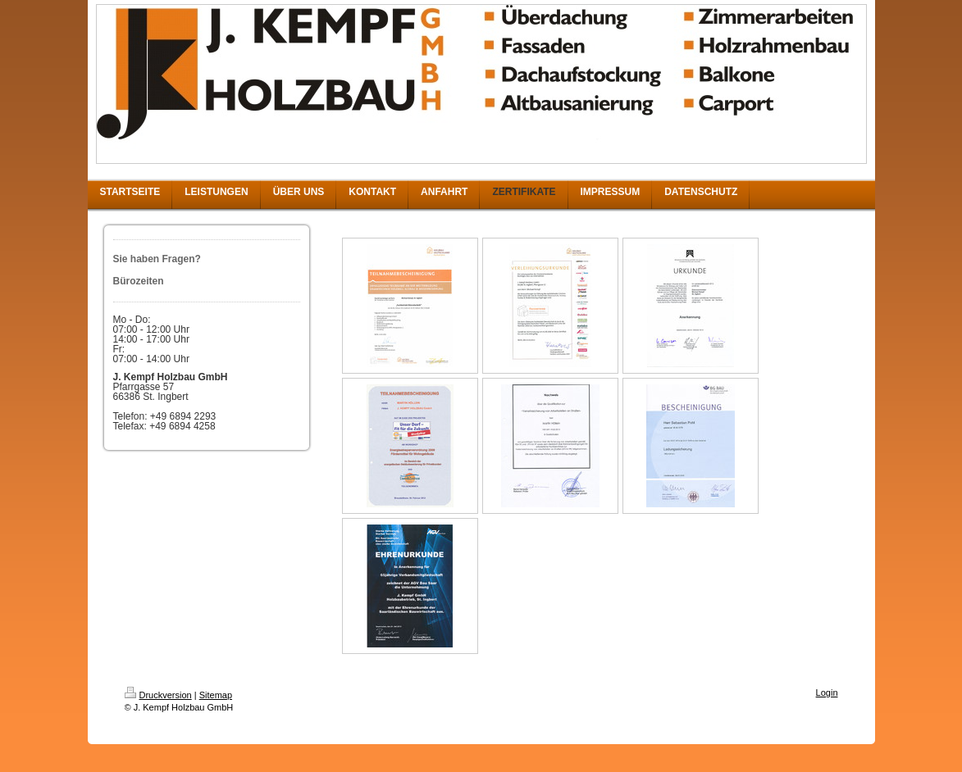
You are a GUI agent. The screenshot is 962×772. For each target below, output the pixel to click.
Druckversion (158, 695)
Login (827, 692)
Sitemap (215, 695)
